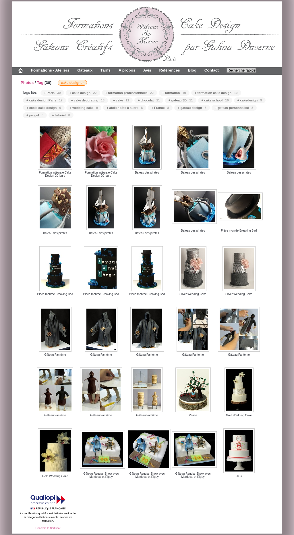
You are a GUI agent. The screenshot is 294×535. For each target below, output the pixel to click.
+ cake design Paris (44, 100)
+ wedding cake (84, 107)
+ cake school (215, 100)
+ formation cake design (216, 93)
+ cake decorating (88, 100)
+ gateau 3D (181, 100)
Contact (211, 70)
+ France (160, 107)
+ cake (121, 100)
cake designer (72, 83)
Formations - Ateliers (50, 70)
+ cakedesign (249, 100)
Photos (27, 82)
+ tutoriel (61, 115)
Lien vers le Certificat (47, 528)
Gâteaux (84, 70)
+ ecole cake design (43, 107)
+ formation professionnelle (129, 93)
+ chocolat (149, 100)
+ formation (174, 93)
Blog (192, 70)
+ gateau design (192, 107)
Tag (40, 82)
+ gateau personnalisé (234, 107)
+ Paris (52, 93)
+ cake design (82, 93)
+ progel (34, 115)
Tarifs (105, 70)
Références (169, 70)
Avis (147, 70)
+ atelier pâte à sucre (125, 107)
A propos (127, 70)
